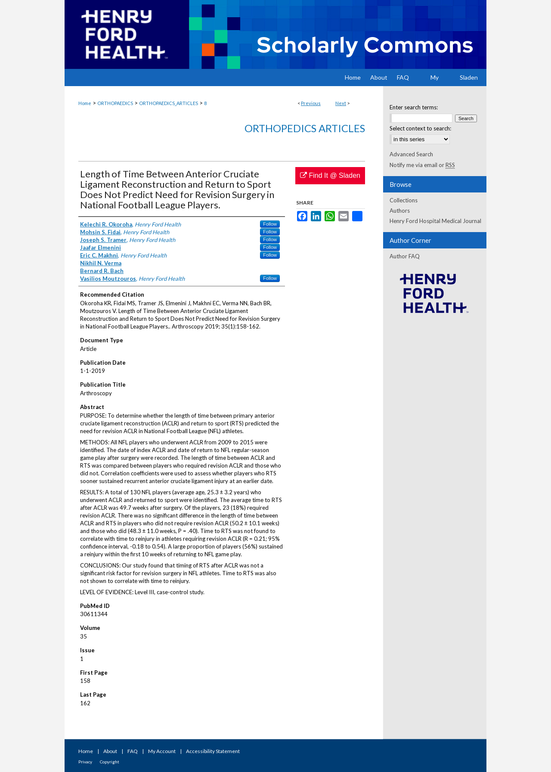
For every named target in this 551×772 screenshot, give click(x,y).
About (110, 751)
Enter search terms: (414, 107)
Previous (311, 103)
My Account (162, 751)
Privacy (85, 761)
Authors (400, 210)
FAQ (132, 751)
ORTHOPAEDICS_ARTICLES (168, 103)
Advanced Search (411, 154)
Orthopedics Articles (305, 128)
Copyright (109, 761)
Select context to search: (420, 128)
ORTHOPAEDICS (115, 103)
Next (340, 103)
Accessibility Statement (213, 751)
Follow (270, 223)
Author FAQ (405, 256)
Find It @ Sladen (330, 175)
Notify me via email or (422, 164)
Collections (404, 200)
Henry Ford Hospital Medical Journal (435, 220)
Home (84, 103)
